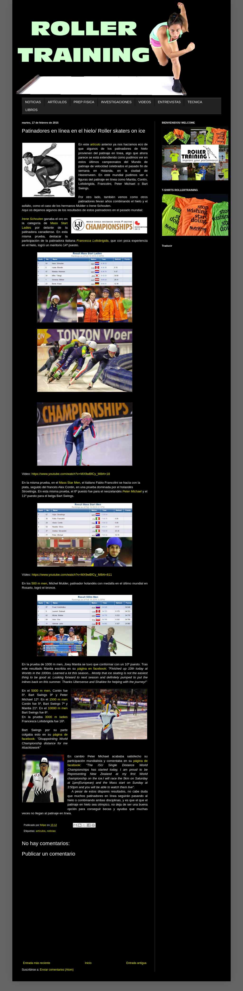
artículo (95, 144)
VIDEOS (144, 102)
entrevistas (169, 102)
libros (31, 110)
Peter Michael (132, 491)
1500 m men (58, 699)
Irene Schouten (32, 219)
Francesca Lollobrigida (93, 240)
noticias (33, 102)
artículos (57, 102)
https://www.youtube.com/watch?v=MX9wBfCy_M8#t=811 (72, 574)
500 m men (39, 583)
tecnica (194, 102)
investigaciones (116, 102)
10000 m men (57, 708)
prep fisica (84, 102)
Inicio (88, 963)
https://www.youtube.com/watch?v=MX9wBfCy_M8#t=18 (71, 474)
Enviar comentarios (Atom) (57, 969)
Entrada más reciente (36, 963)
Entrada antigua (136, 963)
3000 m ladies (56, 717)
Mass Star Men (69, 482)
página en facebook (91, 668)
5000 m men (40, 690)
